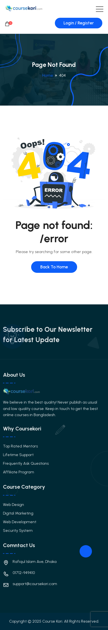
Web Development (19, 521)
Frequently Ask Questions (26, 463)
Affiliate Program (18, 472)
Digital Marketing (18, 513)
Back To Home (54, 266)
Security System (18, 530)
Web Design (13, 504)
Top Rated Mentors (20, 446)
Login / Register (79, 22)
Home (47, 75)
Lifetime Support (18, 454)
